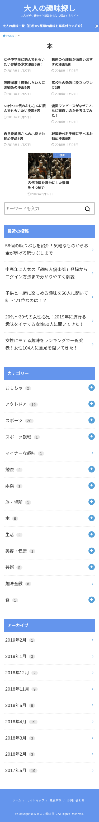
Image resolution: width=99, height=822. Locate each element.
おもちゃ (18, 388)
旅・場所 (18, 502)
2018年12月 (21, 672)
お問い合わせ (75, 800)
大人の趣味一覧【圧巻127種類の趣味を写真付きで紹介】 (43, 26)
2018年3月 (20, 738)
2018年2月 (20, 754)
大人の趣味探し (50, 8)
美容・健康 (20, 551)
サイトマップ (35, 800)
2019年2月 (20, 640)
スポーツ (19, 420)
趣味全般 (18, 583)
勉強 (13, 469)
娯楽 (13, 486)
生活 (13, 534)
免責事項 (56, 800)
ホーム (16, 800)
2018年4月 (21, 721)
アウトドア (21, 404)
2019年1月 (20, 656)
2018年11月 (21, 689)
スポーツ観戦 (22, 437)
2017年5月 (21, 770)
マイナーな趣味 (24, 453)
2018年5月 (20, 705)
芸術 (13, 567)
